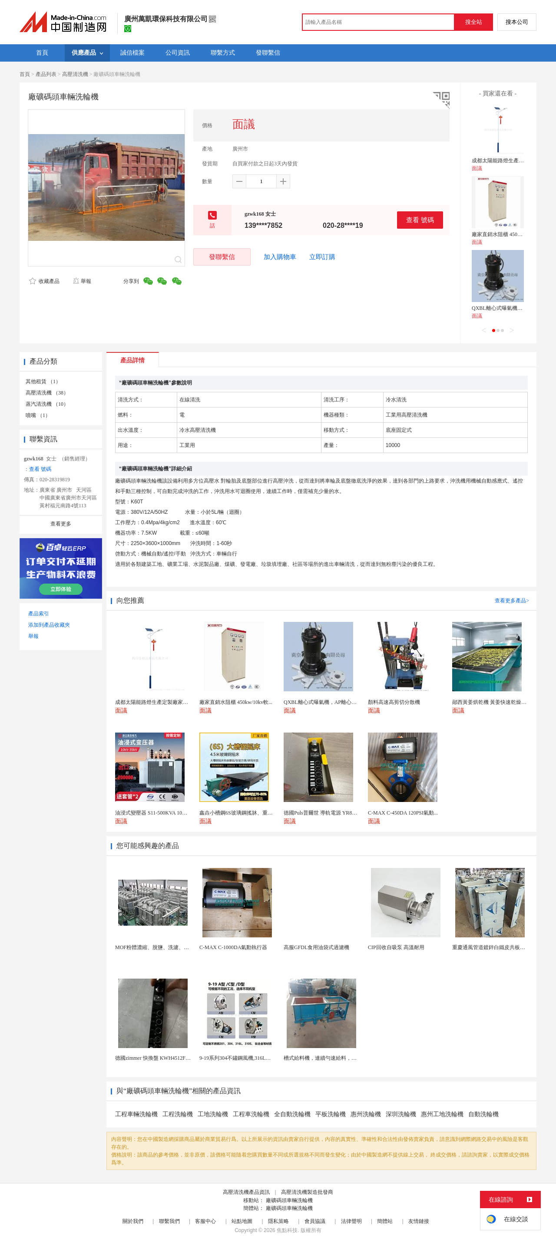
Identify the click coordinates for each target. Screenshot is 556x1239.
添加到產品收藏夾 (49, 625)
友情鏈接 (418, 1221)
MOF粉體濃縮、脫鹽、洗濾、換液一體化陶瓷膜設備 (175, 947)
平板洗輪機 (330, 1114)
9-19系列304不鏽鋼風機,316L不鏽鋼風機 (245, 1058)
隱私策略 (278, 1221)
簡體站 (385, 1221)
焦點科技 (287, 1230)
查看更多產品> (512, 601)
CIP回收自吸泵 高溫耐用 (396, 947)
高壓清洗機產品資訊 (246, 1192)
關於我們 (132, 1221)
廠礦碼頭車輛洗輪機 (289, 1200)
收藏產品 (44, 281)
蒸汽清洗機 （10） (47, 404)
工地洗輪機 (213, 1114)
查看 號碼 (420, 219)
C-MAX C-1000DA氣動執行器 (233, 947)
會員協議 (314, 1221)
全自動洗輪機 (292, 1114)
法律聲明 (351, 1221)
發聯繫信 (222, 256)
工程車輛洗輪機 (136, 1114)
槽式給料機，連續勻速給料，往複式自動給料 (336, 1058)
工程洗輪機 (177, 1114)
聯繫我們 (169, 1221)
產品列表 (46, 74)
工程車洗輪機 (251, 1114)
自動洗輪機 (483, 1114)
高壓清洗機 (75, 74)
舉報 (82, 281)
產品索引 (38, 614)
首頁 (25, 74)
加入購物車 (280, 256)
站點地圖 (242, 1221)
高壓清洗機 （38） (47, 393)
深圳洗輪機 (401, 1114)
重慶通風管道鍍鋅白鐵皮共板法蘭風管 (496, 947)
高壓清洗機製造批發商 (307, 1192)
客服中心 (205, 1221)
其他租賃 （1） (43, 381)
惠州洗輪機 (366, 1114)
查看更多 (60, 524)
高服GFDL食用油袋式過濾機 (316, 947)
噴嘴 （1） (38, 415)
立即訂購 (322, 256)
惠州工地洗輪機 (442, 1114)
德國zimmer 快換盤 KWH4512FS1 (153, 1058)
